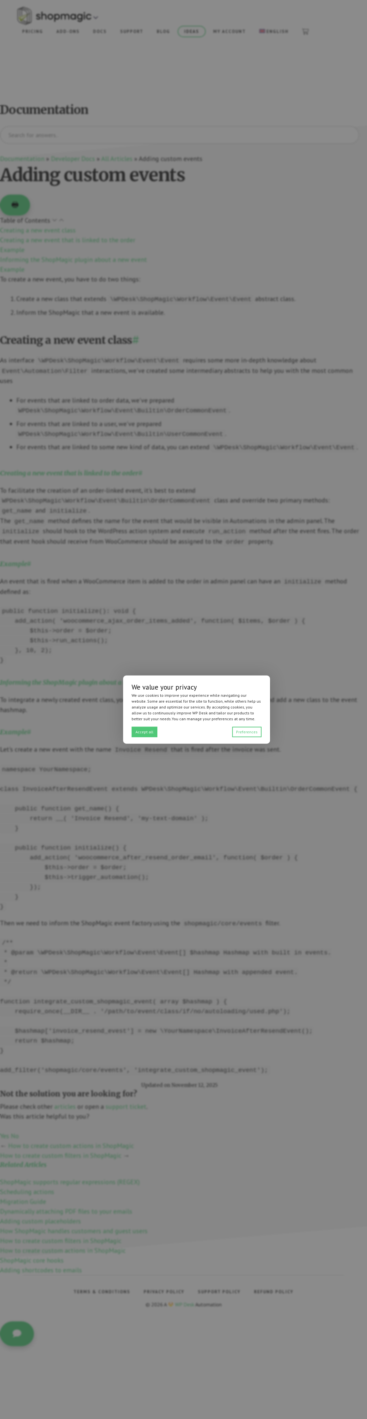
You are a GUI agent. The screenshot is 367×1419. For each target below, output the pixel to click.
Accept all (144, 731)
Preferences (247, 731)
